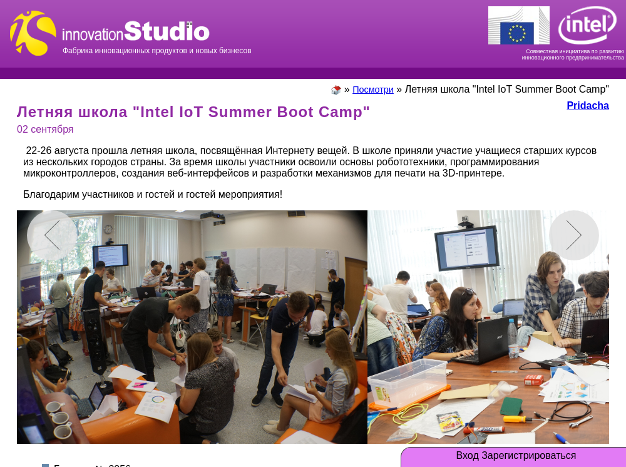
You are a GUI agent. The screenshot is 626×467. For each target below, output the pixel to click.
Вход (467, 456)
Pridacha (588, 105)
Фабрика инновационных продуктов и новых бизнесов (157, 31)
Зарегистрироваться (528, 456)
